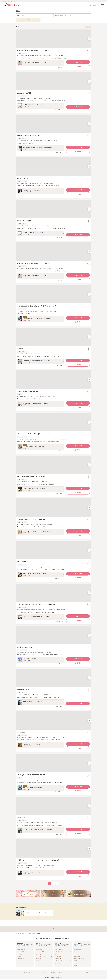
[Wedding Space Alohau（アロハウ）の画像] (53, 422)
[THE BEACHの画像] (53, 720)
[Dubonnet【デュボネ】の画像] (53, 81)
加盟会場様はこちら (54, 972)
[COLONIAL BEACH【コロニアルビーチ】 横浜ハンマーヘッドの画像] (53, 294)
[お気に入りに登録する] (88, 50)
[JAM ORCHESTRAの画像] (53, 550)
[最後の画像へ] (89, 38)
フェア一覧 (78, 62)
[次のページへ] (60, 883)
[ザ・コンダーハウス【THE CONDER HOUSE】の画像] (53, 763)
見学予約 (78, 66)
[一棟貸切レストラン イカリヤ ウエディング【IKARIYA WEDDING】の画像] (53, 848)
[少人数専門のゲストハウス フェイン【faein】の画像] (53, 507)
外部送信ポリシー (46, 972)
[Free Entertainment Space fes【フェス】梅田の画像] (53, 465)
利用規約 (25, 972)
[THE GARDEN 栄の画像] (53, 806)
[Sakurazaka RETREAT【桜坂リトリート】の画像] (53, 379)
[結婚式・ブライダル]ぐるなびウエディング (24, 933)
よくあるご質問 (85, 972)
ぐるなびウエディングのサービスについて (73, 972)
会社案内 (21, 972)
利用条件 (30, 972)
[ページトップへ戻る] (53, 929)
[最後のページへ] (63, 883)
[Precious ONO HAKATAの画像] (53, 635)
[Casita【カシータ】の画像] (53, 166)
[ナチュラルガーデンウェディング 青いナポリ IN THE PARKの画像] (53, 593)
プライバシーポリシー (37, 972)
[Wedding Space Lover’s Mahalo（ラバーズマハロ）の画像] (53, 38)
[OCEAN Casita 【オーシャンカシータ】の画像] (53, 124)
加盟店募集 (61, 972)
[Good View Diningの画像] (53, 678)
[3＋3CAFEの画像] (53, 337)
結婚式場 (35, 933)
